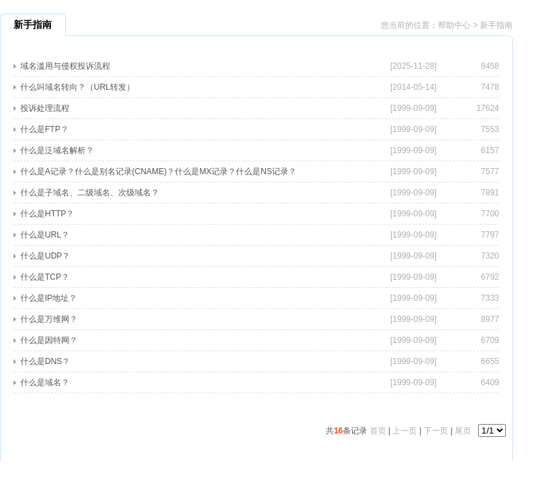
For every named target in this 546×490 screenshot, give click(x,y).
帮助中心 (454, 25)
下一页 (436, 431)
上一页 (404, 431)
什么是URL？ (44, 235)
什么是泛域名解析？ (57, 150)
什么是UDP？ (45, 256)
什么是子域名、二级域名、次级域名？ (89, 192)
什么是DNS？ (45, 361)
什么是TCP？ (44, 277)
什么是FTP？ (44, 129)
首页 (378, 431)
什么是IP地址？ (48, 298)
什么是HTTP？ (47, 213)
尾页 (463, 431)
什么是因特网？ (49, 340)
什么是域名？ (44, 382)
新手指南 (496, 25)
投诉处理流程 (44, 108)
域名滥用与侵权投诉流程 (65, 66)
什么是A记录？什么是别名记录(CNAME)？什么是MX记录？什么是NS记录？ (158, 171)
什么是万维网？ (49, 319)
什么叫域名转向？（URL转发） (77, 87)
